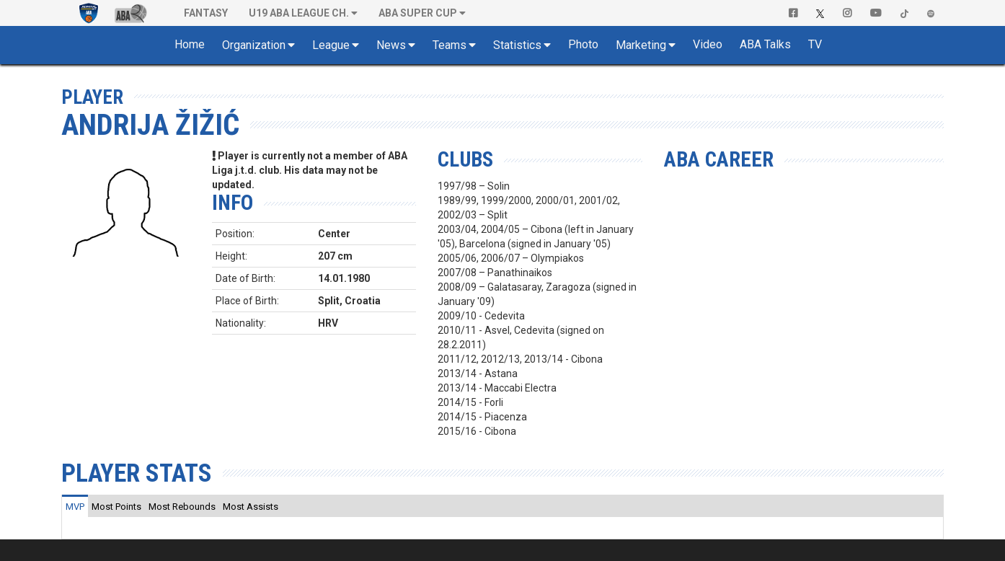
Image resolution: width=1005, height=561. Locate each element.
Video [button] (707, 44)
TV (815, 44)
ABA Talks (765, 44)
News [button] (391, 45)
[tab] (75, 506)
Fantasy (206, 13)
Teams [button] (449, 45)
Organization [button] (253, 45)
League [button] (331, 45)
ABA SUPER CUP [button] (417, 13)
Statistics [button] (517, 45)
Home (189, 44)
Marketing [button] (641, 45)
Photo (583, 44)
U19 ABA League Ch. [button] (299, 13)
